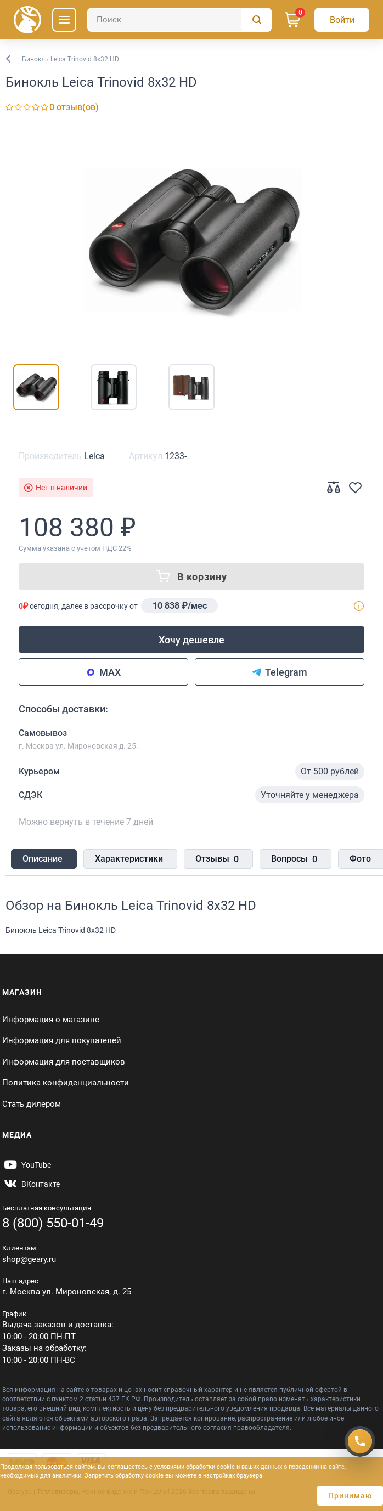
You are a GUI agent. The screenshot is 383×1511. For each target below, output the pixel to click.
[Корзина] (293, 19)
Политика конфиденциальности (65, 1083)
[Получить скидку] (360, 1440)
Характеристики (129, 858)
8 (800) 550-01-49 (53, 1223)
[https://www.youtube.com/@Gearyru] (26, 1165)
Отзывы (217, 859)
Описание (42, 858)
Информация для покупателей (61, 1040)
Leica (94, 456)
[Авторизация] (341, 20)
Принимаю (350, 1495)
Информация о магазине (50, 1020)
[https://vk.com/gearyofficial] (31, 1184)
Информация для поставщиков (63, 1062)
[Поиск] (179, 20)
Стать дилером (31, 1104)
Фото (360, 858)
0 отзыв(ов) (74, 107)
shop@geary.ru (29, 1259)
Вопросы (294, 859)
